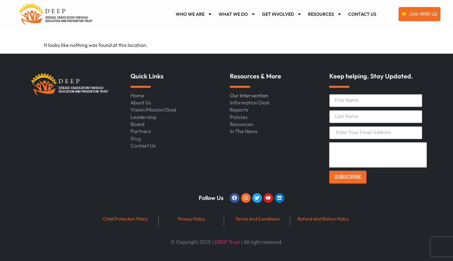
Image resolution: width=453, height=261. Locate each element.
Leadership (143, 117)
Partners (140, 131)
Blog (135, 138)
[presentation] (378, 154)
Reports (239, 109)
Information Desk (250, 102)
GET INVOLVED (282, 14)
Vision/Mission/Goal (153, 109)
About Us (140, 102)
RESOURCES (325, 14)
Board (137, 124)
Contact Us (143, 145)
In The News (243, 131)
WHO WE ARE (194, 14)
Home (137, 95)
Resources (241, 124)
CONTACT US (362, 14)
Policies (238, 117)
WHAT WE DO (237, 14)
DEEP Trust (227, 242)
